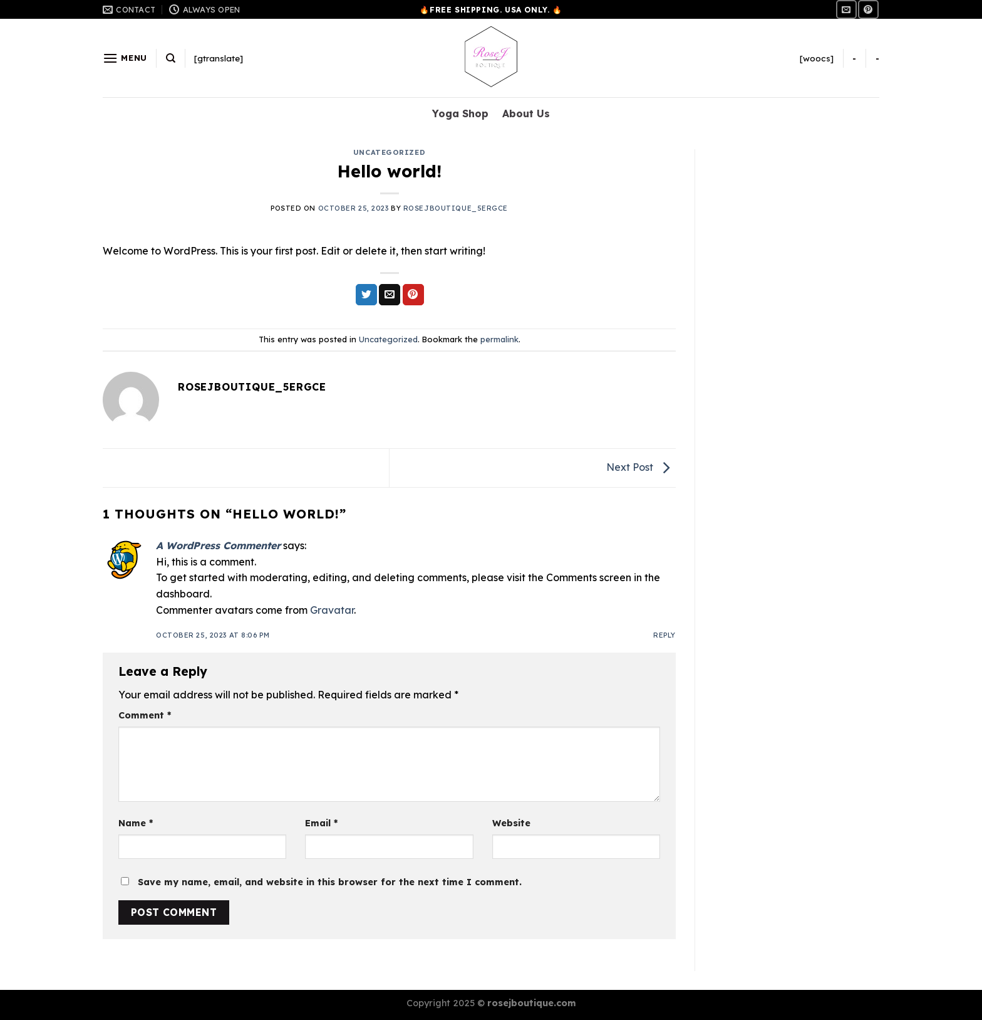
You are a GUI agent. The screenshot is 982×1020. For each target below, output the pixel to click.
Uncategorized (389, 152)
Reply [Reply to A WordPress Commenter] (664, 635)
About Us (526, 113)
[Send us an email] (846, 9)
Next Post (641, 467)
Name (135, 823)
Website (511, 823)
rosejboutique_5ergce (455, 208)
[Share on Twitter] (366, 294)
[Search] (170, 58)
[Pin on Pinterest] (413, 294)
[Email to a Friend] (389, 294)
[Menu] (125, 58)
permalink (499, 339)
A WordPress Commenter (218, 545)
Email (321, 823)
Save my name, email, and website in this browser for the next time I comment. (330, 882)
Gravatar (332, 610)
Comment (144, 715)
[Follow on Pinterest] (868, 9)
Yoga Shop (460, 113)
